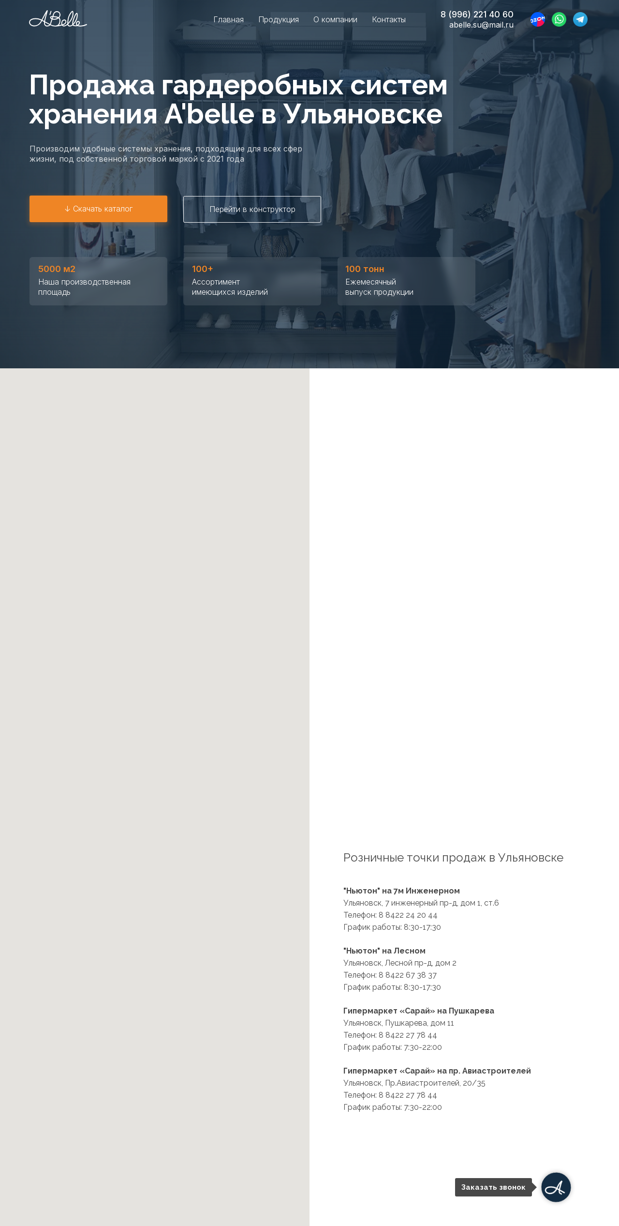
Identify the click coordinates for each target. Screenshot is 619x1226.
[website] (538, 19)
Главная (228, 19)
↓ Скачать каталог (98, 208)
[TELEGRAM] (580, 19)
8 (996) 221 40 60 (477, 14)
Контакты (389, 19)
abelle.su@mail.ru (481, 25)
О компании (335, 19)
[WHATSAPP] (559, 19)
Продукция (278, 19)
